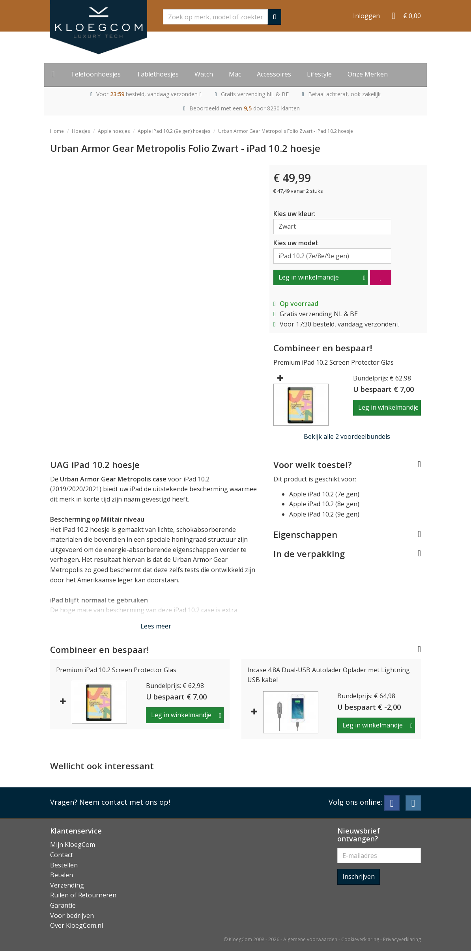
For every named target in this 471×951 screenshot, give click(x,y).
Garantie (63, 905)
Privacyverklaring (402, 939)
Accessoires (274, 74)
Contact (61, 854)
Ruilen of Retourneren (83, 895)
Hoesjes (81, 131)
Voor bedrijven (72, 915)
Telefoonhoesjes (96, 74)
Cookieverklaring (360, 939)
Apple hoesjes (114, 131)
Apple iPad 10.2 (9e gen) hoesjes (174, 131)
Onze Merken (368, 74)
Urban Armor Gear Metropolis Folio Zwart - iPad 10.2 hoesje (285, 131)
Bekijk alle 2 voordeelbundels (347, 436)
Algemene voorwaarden (310, 939)
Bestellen (64, 865)
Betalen (61, 875)
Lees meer (155, 626)
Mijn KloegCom (72, 844)
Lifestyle (319, 74)
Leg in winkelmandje (308, 277)
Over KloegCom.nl (76, 925)
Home (57, 131)
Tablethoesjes (157, 74)
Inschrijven (358, 876)
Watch (203, 74)
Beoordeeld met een (244, 108)
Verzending (67, 885)
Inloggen (366, 15)
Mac (235, 74)
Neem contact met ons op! (124, 802)
